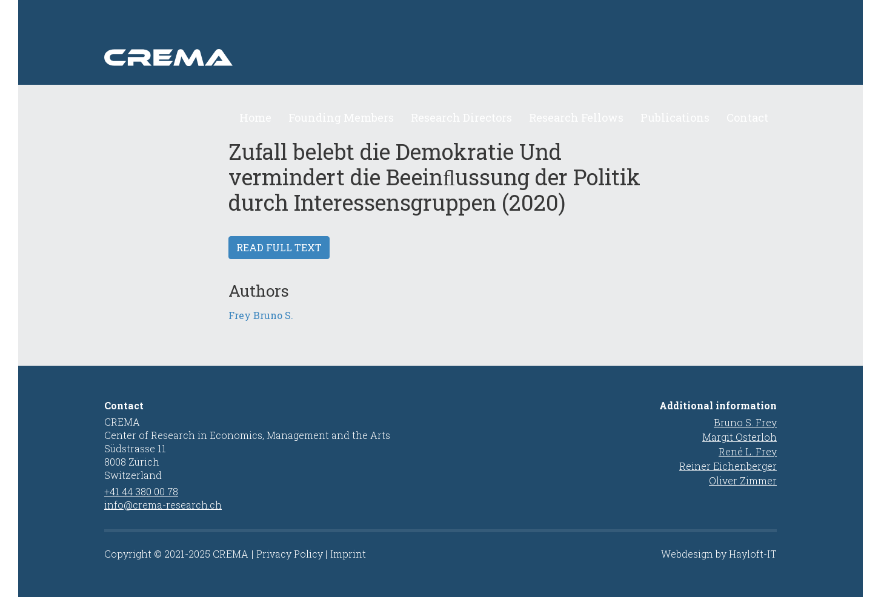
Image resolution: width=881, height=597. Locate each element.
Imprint (348, 553)
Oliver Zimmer (743, 480)
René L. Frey (748, 451)
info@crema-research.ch (163, 504)
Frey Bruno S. (260, 315)
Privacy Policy (289, 553)
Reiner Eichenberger (728, 466)
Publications (675, 117)
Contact (747, 117)
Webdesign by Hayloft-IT (719, 553)
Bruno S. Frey (745, 422)
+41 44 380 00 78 (141, 491)
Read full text (279, 247)
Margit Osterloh (739, 436)
